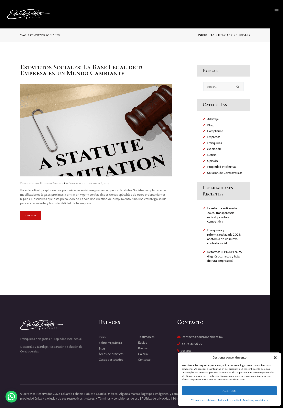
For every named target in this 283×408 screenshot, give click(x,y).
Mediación (214, 149)
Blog (210, 125)
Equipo (142, 342)
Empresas (213, 137)
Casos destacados (111, 359)
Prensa (142, 348)
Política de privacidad (229, 400)
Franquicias (214, 143)
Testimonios (146, 337)
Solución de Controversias (224, 173)
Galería (143, 354)
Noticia (211, 155)
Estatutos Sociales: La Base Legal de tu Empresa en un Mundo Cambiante (82, 70)
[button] (275, 358)
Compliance (215, 131)
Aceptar (229, 390)
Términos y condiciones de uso (118, 398)
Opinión (212, 161)
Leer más (31, 215)
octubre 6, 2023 (99, 183)
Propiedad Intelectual (221, 167)
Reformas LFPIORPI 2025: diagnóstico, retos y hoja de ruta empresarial (224, 256)
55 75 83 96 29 (192, 344)
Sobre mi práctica (110, 343)
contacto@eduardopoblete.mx (202, 337)
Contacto (144, 359)
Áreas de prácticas (111, 354)
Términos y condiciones (203, 400)
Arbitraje (213, 119)
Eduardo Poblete (41, 183)
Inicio (202, 35)
